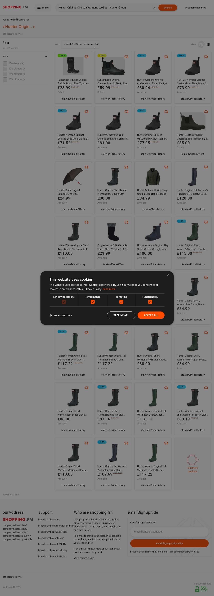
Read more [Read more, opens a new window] (109, 289)
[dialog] (107, 298)
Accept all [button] (151, 315)
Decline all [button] (121, 315)
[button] (61, 315)
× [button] (168, 275)
